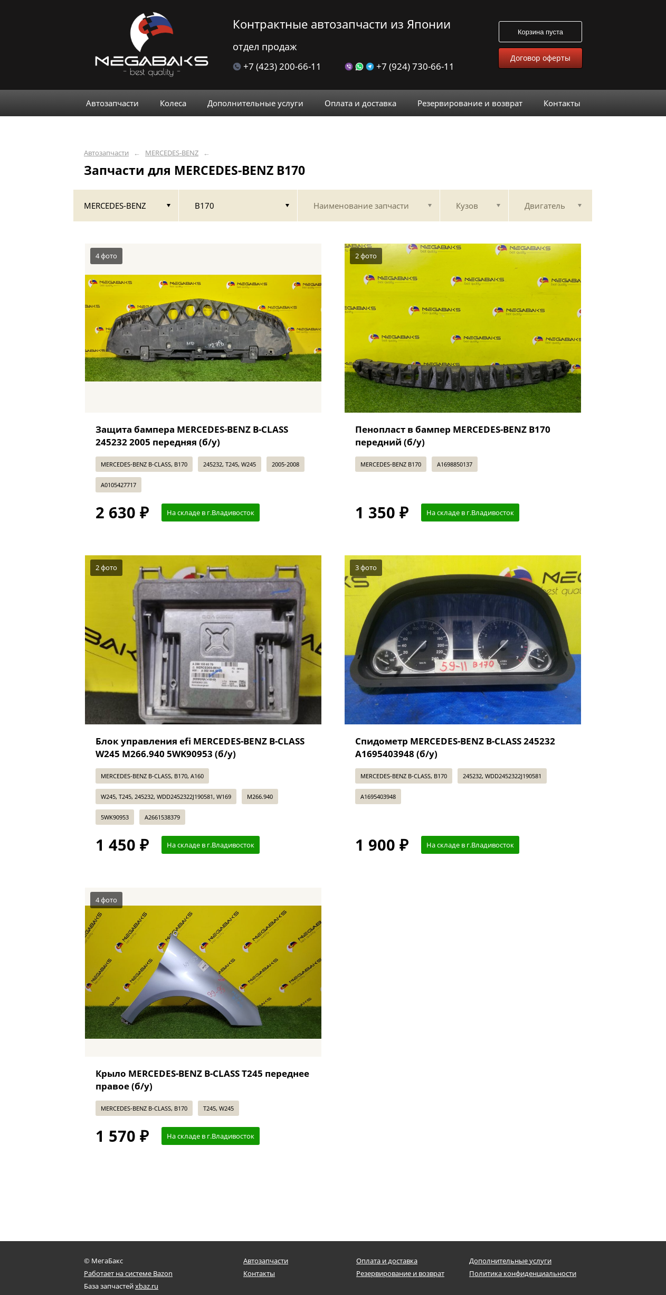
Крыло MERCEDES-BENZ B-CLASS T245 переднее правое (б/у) (202, 1079)
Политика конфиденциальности (522, 1273)
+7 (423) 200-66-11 (277, 66)
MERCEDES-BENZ (171, 153)
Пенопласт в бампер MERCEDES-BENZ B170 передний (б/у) (452, 435)
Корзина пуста (540, 32)
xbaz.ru (146, 1286)
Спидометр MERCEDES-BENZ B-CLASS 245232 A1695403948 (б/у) (455, 747)
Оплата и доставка (386, 1260)
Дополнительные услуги (510, 1260)
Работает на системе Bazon (128, 1273)
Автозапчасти (106, 153)
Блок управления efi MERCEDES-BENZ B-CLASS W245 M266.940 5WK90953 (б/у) (200, 747)
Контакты (259, 1273)
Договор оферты (540, 58)
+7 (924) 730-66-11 (399, 66)
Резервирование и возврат (400, 1273)
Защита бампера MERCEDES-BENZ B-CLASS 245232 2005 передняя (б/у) (192, 435)
